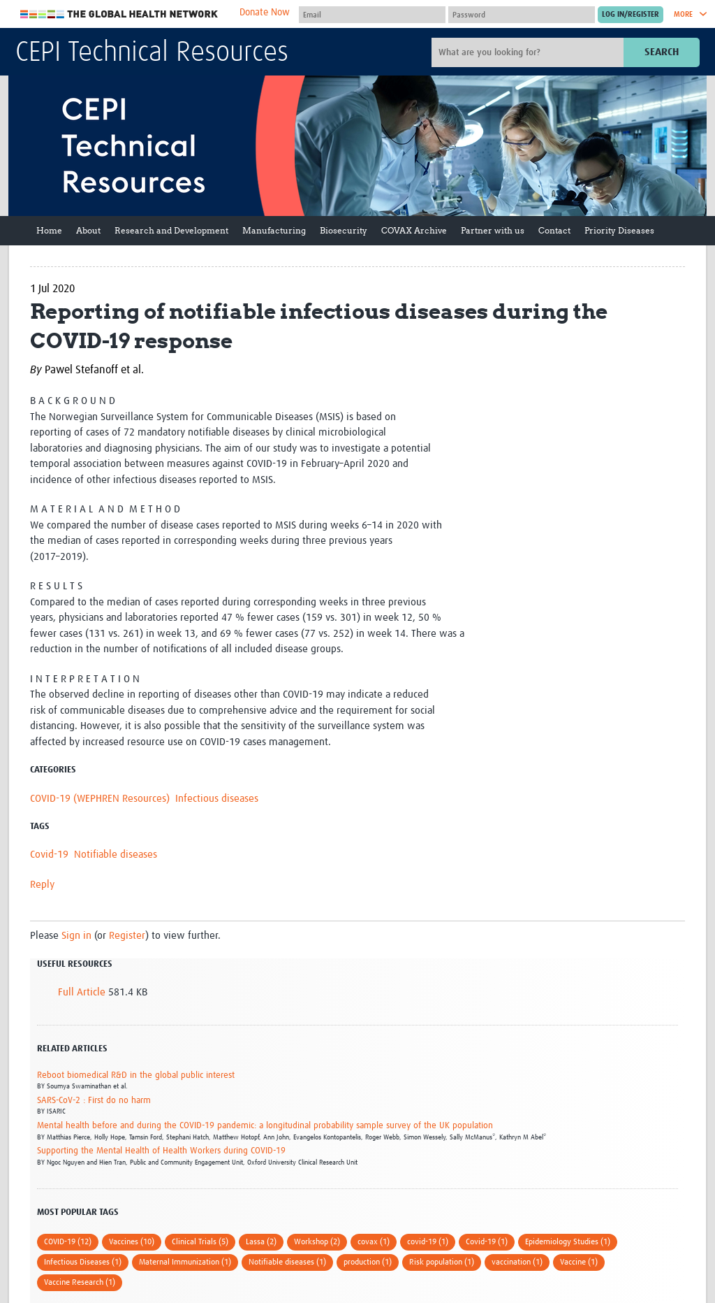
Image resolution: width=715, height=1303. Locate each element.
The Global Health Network (119, 14)
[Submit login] (630, 14)
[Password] (521, 14)
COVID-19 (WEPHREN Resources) (100, 798)
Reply (42, 884)
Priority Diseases (619, 230)
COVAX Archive (414, 230)
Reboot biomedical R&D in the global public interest (136, 1075)
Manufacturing (274, 230)
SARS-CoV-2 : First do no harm (94, 1100)
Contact (554, 230)
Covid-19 (49, 854)
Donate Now (264, 12)
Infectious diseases (216, 798)
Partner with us (492, 230)
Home (49, 230)
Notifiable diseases (115, 854)
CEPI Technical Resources (151, 53)
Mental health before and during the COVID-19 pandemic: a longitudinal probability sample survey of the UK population (265, 1125)
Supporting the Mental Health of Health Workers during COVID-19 (161, 1151)
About (88, 230)
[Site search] (529, 52)
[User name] (372, 14)
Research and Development (171, 230)
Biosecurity (343, 230)
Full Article (81, 992)
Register (127, 935)
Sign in (76, 935)
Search (661, 52)
